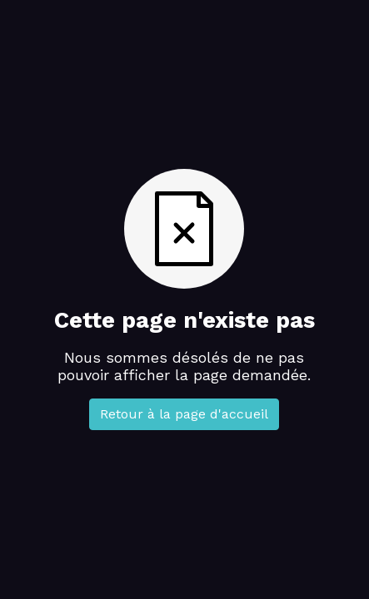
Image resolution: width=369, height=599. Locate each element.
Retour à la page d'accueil (184, 414)
